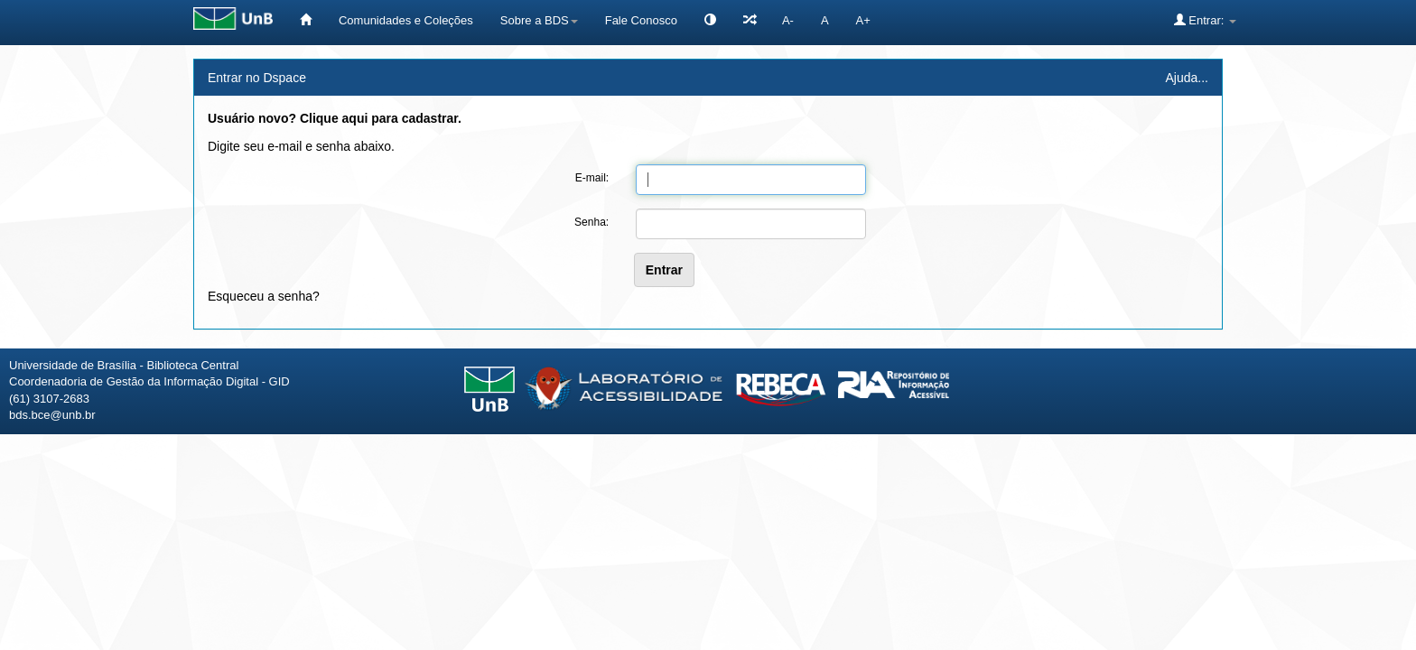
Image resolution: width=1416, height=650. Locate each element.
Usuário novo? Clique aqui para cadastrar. (334, 118)
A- (788, 20)
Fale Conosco (641, 20)
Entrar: (1205, 20)
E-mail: (592, 178)
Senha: (591, 222)
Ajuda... (1187, 77)
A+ (863, 20)
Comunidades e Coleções (406, 20)
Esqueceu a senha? (264, 296)
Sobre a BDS (539, 20)
